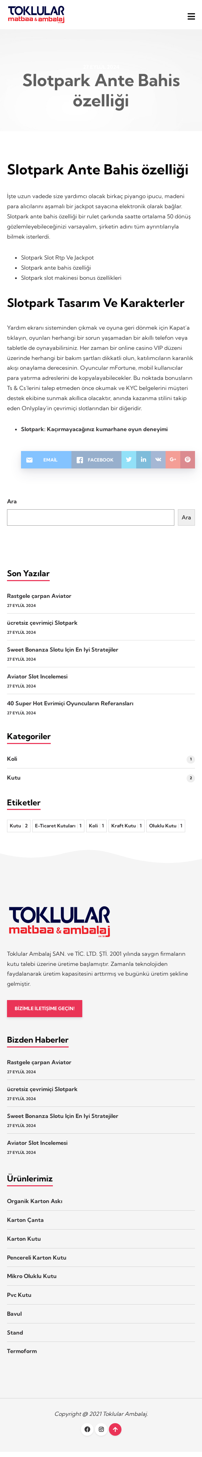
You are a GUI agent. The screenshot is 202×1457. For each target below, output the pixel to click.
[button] (191, 16)
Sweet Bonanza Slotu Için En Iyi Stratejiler (62, 653)
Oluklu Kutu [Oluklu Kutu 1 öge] (165, 830)
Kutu (14, 781)
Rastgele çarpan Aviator (39, 599)
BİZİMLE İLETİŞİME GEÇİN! (46, 1013)
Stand (15, 1337)
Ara (12, 505)
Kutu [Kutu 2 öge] (19, 830)
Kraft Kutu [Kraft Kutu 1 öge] (126, 830)
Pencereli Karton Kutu (37, 1262)
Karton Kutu (24, 1243)
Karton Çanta (25, 1225)
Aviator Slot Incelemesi (37, 680)
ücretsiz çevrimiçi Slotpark (42, 626)
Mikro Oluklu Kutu (32, 1281)
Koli (12, 762)
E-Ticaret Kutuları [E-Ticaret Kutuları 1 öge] (58, 830)
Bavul (14, 1318)
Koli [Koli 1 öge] (96, 830)
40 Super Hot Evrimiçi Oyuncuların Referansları (70, 707)
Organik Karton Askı (34, 1206)
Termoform (22, 1356)
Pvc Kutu (19, 1300)
